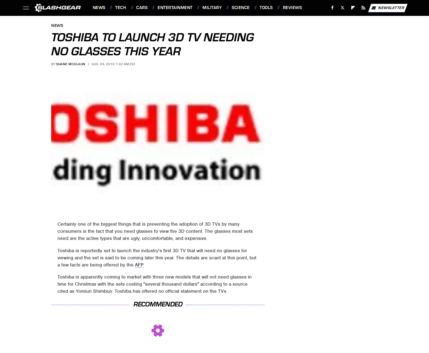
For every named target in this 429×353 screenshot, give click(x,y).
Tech (120, 7)
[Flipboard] (353, 8)
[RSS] (363, 8)
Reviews (292, 7)
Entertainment (175, 7)
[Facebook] (332, 8)
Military (212, 7)
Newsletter (387, 7)
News (99, 7)
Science (241, 7)
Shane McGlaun (70, 64)
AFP (139, 265)
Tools (266, 7)
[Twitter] (343, 8)
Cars (141, 7)
